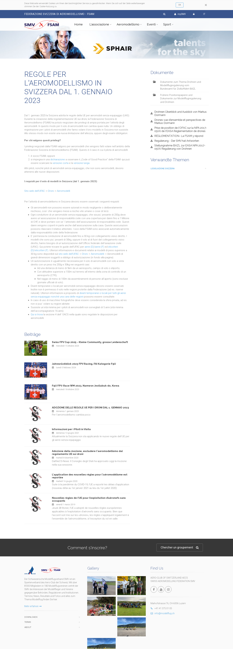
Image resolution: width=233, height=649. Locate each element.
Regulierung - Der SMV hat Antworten (176, 140)
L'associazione (99, 24)
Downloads (31, 609)
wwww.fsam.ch (137, 637)
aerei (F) (99, 246)
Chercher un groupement (180, 547)
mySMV (180, 14)
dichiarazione (57, 159)
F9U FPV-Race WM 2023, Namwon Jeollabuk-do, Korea (85, 385)
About (27, 619)
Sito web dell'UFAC (34, 190)
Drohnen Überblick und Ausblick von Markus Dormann (180, 113)
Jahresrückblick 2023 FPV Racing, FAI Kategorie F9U (84, 363)
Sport (167, 24)
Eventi (151, 24)
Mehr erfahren (33, 598)
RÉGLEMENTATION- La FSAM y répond (178, 135)
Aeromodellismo (128, 24)
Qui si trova (37, 314)
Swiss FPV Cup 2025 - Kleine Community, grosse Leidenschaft (90, 342)
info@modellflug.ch (162, 613)
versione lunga (81, 163)
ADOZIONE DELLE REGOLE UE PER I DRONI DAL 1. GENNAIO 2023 (90, 407)
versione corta (60, 163)
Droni (51, 190)
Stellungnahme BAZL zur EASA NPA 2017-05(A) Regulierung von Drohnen (179, 147)
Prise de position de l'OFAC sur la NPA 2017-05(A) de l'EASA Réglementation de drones (180, 129)
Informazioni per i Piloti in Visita (71, 429)
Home (78, 24)
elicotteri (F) (41, 250)
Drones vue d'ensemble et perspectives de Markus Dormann (179, 121)
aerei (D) (89, 246)
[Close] (206, 5)
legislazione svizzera (163, 168)
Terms (27, 614)
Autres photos (137, 586)
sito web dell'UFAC (69, 253)
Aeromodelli (63, 190)
